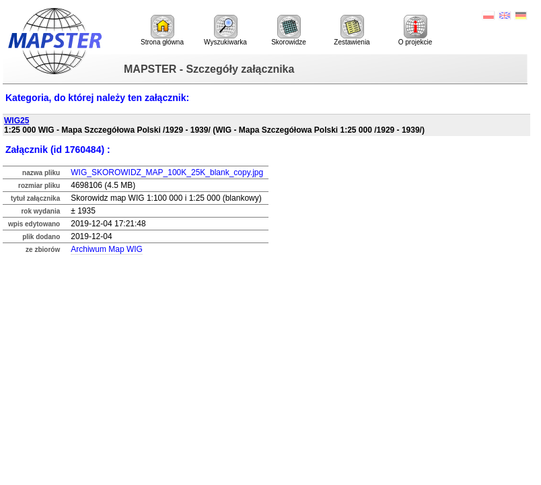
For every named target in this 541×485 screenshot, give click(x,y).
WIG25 (16, 120)
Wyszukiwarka (225, 30)
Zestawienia (351, 30)
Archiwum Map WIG (107, 249)
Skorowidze (288, 30)
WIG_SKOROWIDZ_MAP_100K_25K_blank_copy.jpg (167, 172)
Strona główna (162, 30)
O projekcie (415, 30)
